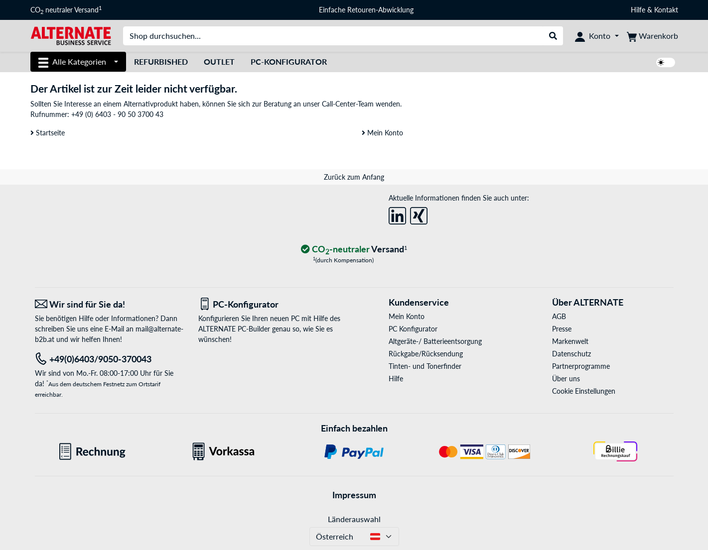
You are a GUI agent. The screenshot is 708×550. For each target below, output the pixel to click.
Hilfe (638, 9)
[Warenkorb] (652, 36)
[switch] (665, 62)
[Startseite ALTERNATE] (70, 35)
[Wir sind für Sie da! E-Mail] (109, 304)
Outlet (219, 61)
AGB (559, 316)
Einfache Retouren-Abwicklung (366, 9)
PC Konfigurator (413, 329)
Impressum (354, 494)
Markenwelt (570, 341)
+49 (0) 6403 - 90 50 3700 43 (117, 114)
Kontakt (666, 9)
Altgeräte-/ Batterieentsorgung (435, 341)
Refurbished (161, 61)
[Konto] (596, 36)
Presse (561, 329)
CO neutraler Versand (66, 10)
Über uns (566, 378)
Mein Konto (382, 132)
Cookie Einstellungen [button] (583, 391)
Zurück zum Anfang (354, 177)
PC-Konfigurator (289, 61)
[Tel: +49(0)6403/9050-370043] (109, 359)
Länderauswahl (354, 519)
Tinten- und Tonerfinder (425, 366)
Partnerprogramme (581, 366)
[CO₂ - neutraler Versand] (354, 249)
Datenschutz (571, 353)
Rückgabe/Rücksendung (426, 353)
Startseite (47, 132)
